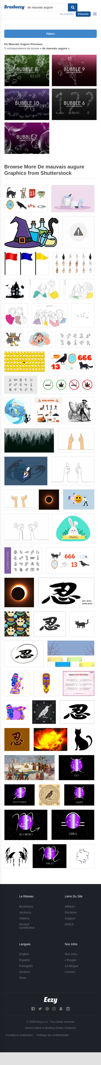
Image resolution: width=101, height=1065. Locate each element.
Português (26, 966)
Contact (70, 972)
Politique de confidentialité (52, 1035)
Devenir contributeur (27, 926)
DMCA (69, 924)
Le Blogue (71, 966)
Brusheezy (26, 906)
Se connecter (67, 14)
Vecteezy (25, 912)
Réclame (71, 912)
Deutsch (24, 972)
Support (70, 918)
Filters (50, 33)
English (24, 954)
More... (23, 977)
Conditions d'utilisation (19, 1035)
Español (24, 960)
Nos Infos (71, 954)
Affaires (70, 906)
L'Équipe (70, 960)
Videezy (24, 918)
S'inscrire (83, 14)
